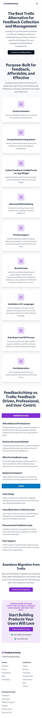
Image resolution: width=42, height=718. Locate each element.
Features (5, 666)
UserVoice (26, 673)
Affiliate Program (8, 702)
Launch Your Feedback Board (21, 52)
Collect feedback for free (21, 629)
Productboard (28, 676)
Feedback (5, 696)
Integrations (6, 673)
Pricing (4, 669)
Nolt (24, 683)
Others (25, 686)
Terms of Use (6, 712)
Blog (3, 676)
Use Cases (6, 699)
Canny (25, 666)
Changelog (6, 680)
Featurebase (27, 680)
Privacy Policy (7, 709)
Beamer (26, 669)
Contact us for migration (21, 589)
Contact (5, 706)
